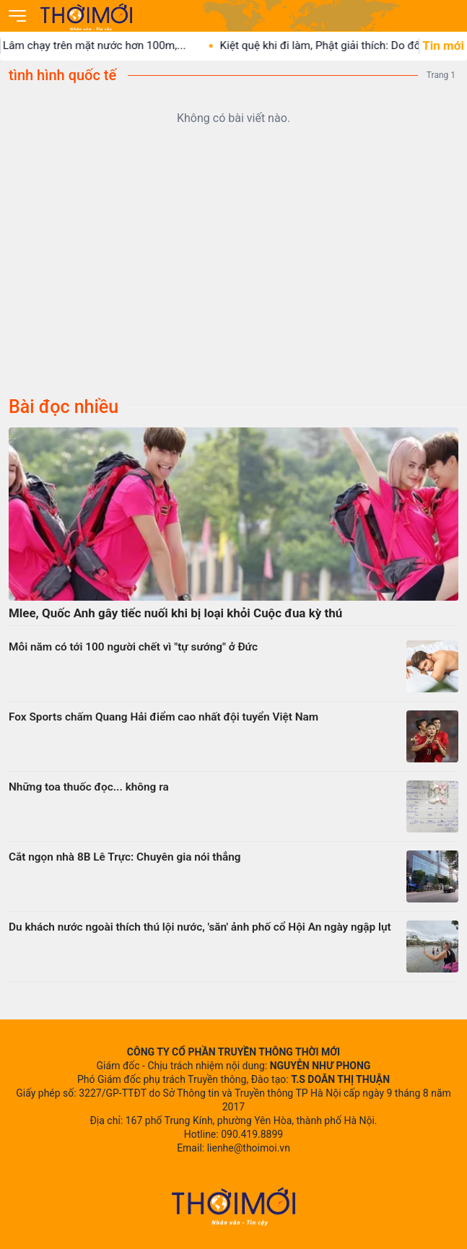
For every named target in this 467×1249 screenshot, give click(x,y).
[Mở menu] (17, 15)
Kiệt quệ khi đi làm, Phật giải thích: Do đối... (335, 45)
